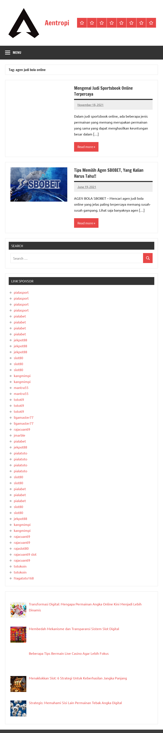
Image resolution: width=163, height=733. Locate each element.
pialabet (20, 316)
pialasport (21, 292)
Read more (85, 147)
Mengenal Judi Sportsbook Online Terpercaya (103, 91)
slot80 (18, 358)
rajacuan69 (22, 429)
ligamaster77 (24, 417)
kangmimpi (22, 375)
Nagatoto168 (24, 578)
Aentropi (57, 23)
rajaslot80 (21, 548)
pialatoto (20, 453)
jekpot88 (20, 340)
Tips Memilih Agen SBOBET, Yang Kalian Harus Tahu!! (108, 173)
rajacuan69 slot (25, 554)
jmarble (19, 435)
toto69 (19, 399)
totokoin (20, 566)
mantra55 (21, 387)
